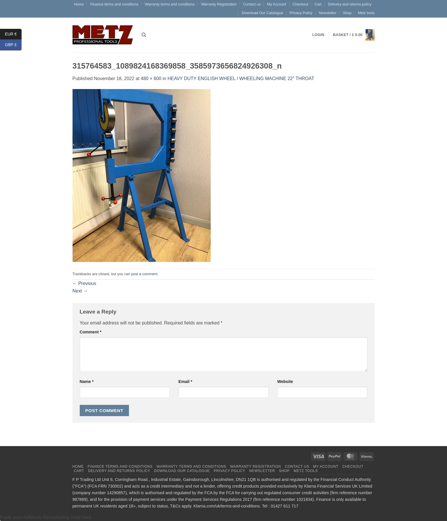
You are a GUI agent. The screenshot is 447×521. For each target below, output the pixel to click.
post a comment (144, 274)
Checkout (300, 4)
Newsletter (327, 13)
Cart (318, 4)
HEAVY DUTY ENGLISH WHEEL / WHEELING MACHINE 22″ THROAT (241, 78)
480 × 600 (151, 78)
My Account (276, 4)
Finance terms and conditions (114, 4)
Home (79, 4)
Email (185, 381)
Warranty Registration (219, 4)
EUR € (13, 34)
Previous (84, 283)
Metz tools (366, 13)
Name (87, 381)
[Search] (144, 34)
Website (285, 381)
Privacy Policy (301, 13)
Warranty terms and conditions (170, 4)
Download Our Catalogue (262, 13)
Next (80, 290)
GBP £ (13, 44)
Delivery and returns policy (350, 4)
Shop (347, 13)
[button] (354, 35)
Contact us (251, 4)
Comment (91, 332)
